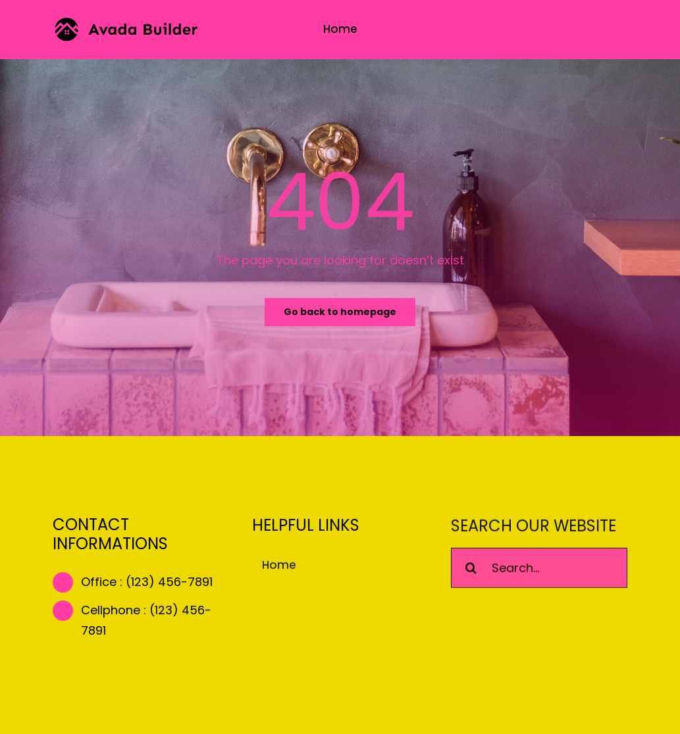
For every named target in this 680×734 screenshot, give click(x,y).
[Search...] (539, 569)
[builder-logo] (126, 23)
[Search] (471, 569)
